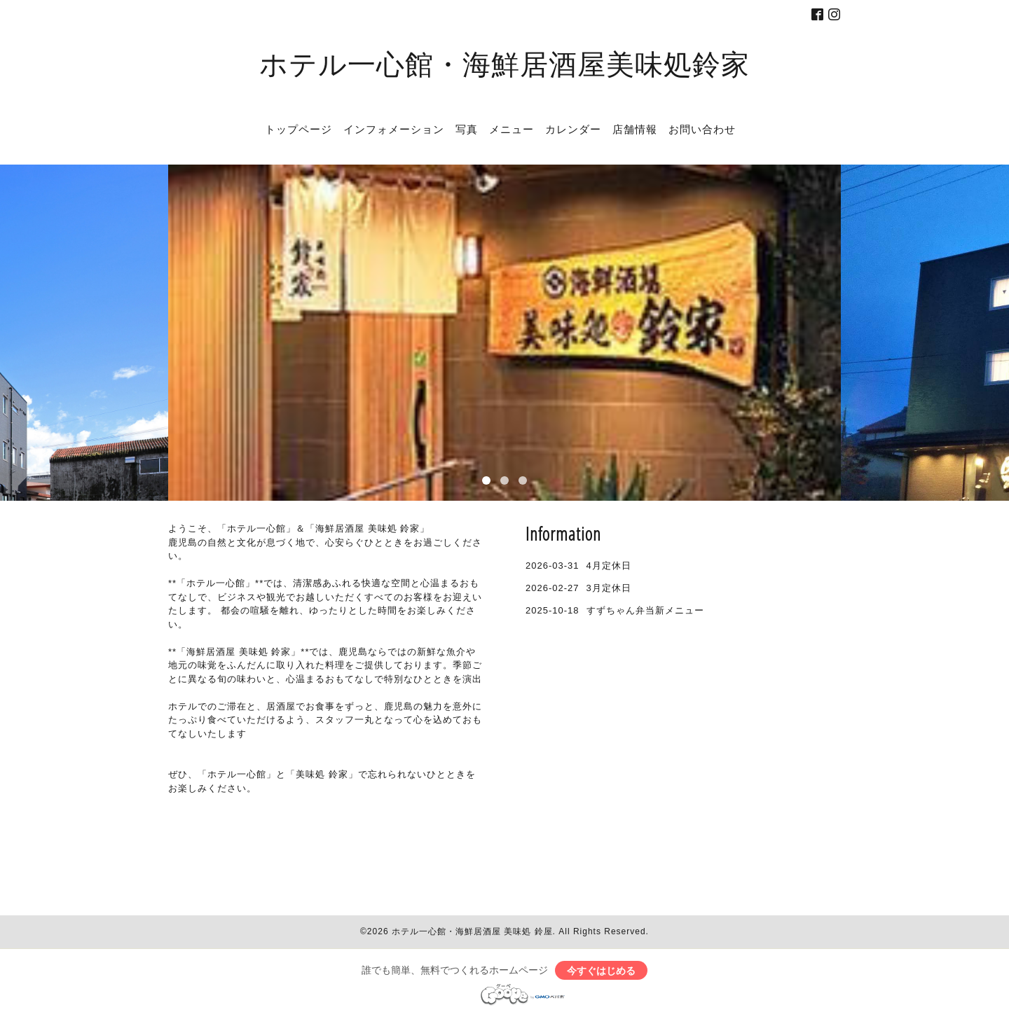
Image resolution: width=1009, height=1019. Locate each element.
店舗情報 (634, 129)
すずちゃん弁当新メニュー (645, 610)
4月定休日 (608, 565)
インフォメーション (393, 129)
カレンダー (573, 129)
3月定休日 (608, 588)
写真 (466, 129)
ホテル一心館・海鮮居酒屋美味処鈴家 (504, 63)
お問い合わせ (702, 129)
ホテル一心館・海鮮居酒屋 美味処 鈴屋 (472, 931)
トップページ (298, 129)
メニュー (511, 129)
